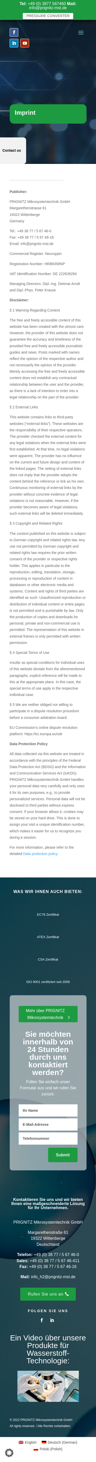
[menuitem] (27, 1442)
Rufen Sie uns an (45, 1294)
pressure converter (48, 16)
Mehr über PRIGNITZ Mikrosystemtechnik (45, 1014)
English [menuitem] (31, 1442)
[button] (9, 1453)
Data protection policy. (40, 854)
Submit (63, 1155)
